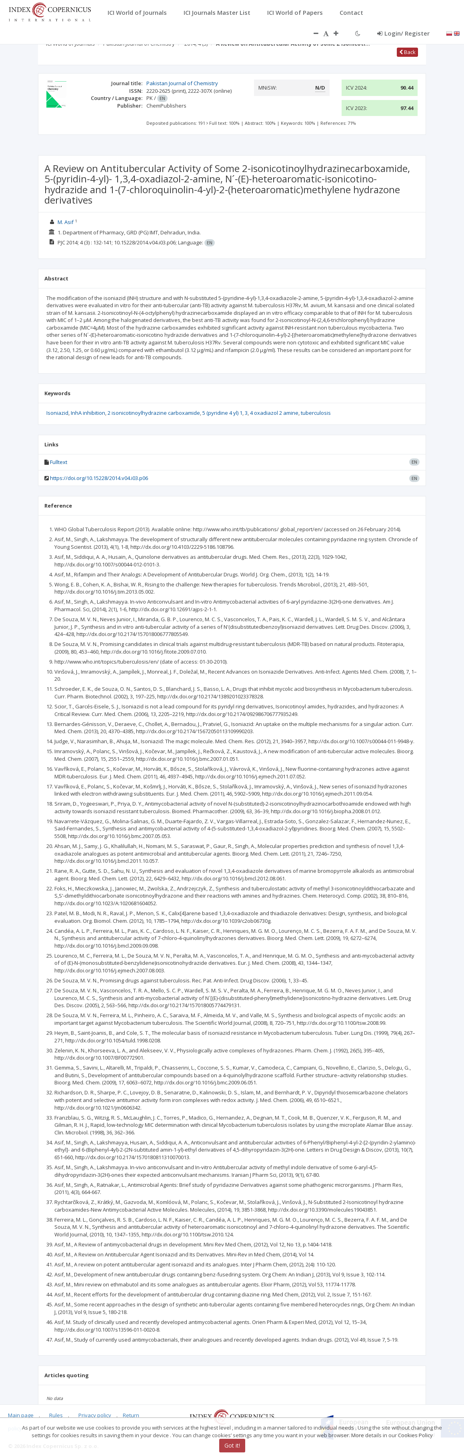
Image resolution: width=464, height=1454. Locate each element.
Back (407, 52)
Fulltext (58, 462)
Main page (21, 1415)
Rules (56, 1415)
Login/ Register (403, 33)
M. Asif (66, 222)
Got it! (232, 1445)
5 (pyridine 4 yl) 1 (222, 412)
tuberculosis (316, 412)
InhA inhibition (88, 412)
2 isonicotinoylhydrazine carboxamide (154, 412)
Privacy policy (94, 1415)
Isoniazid (57, 412)
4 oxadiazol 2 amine (274, 412)
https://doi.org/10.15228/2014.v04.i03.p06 (99, 478)
